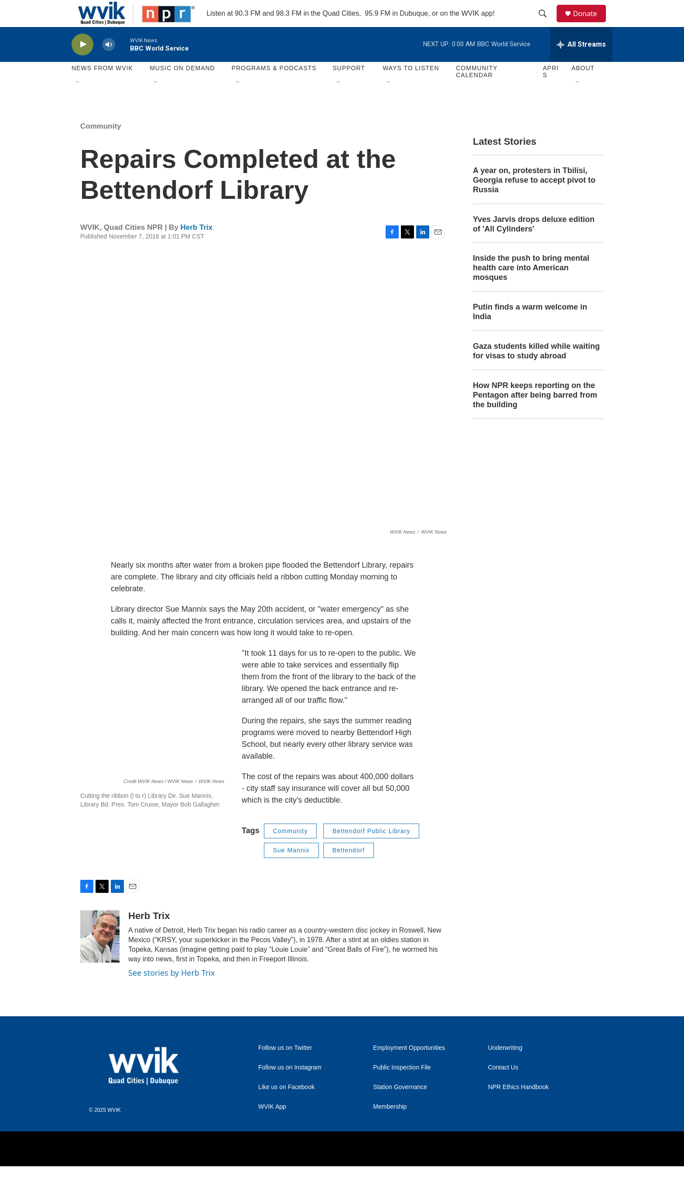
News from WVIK (102, 87)
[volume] (108, 63)
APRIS (551, 91)
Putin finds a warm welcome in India (530, 331)
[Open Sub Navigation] (78, 101)
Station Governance (400, 1106)
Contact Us (503, 1086)
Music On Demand (182, 87)
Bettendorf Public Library (371, 849)
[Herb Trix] (100, 955)
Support (348, 87)
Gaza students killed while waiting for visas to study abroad (536, 370)
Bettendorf (348, 868)
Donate (590, 22)
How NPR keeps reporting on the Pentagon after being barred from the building (535, 414)
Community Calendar (476, 91)
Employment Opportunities (409, 1067)
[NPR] (324, 1167)
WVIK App (272, 1126)
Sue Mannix (291, 868)
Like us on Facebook (286, 1106)
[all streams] (581, 63)
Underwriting (505, 1067)
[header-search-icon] (546, 23)
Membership (390, 1126)
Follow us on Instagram (289, 1086)
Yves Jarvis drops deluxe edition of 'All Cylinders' (534, 243)
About (583, 87)
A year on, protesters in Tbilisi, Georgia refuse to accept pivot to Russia (534, 199)
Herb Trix (197, 246)
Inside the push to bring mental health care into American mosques (531, 287)
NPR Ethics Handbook (518, 1106)
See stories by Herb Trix (171, 991)
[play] (82, 63)
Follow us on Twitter (285, 1067)
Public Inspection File (402, 1086)
